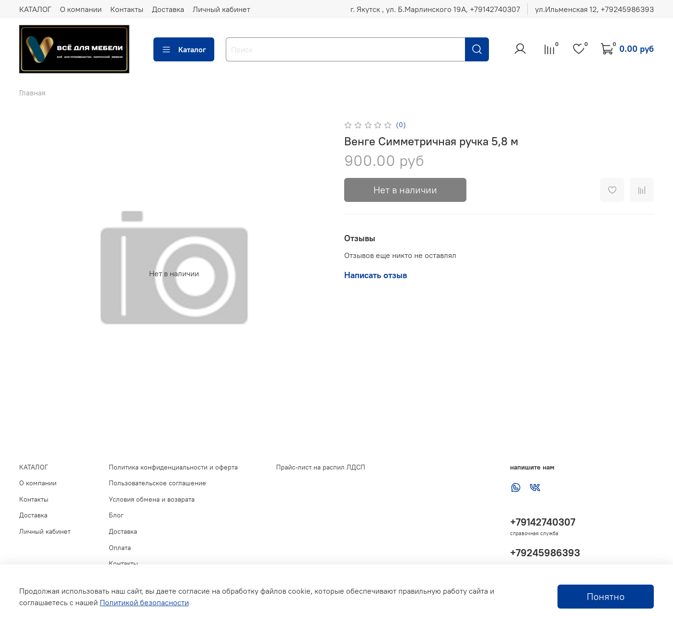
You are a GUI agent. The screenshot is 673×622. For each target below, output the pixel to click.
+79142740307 (542, 522)
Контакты (126, 9)
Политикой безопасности (144, 602)
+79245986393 (545, 552)
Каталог (184, 49)
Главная (32, 92)
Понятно (606, 596)
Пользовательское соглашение (157, 483)
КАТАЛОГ (35, 9)
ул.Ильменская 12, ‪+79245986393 (594, 9)
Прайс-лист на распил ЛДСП (320, 467)
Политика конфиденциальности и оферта (173, 467)
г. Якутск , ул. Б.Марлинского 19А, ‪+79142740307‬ (435, 9)
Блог (116, 515)
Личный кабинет (221, 9)
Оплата (120, 547)
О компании (81, 9)
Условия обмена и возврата (152, 499)
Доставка (168, 9)
